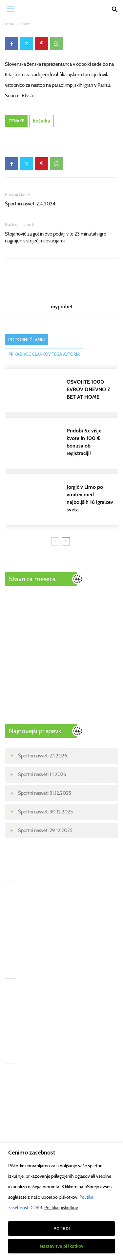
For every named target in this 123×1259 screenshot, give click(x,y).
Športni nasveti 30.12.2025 (45, 812)
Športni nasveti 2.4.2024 (30, 204)
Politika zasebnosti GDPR (87, 1126)
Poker (11, 1126)
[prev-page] (55, 541)
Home (11, 1072)
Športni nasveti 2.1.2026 (42, 756)
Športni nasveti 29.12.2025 (45, 830)
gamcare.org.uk (76, 1104)
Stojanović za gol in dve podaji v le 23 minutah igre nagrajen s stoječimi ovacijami (55, 237)
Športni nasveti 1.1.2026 (42, 774)
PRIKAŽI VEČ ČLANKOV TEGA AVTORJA (44, 354)
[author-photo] (61, 297)
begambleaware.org (81, 1094)
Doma (8, 23)
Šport (25, 23)
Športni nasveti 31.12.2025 (44, 793)
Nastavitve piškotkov (61, 1246)
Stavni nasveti (19, 1104)
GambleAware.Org (80, 1083)
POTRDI (61, 1228)
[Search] (114, 9)
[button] (10, 9)
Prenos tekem (19, 1115)
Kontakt (12, 1137)
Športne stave (19, 1083)
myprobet (61, 307)
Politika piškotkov (61, 1208)
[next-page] (66, 541)
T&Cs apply (72, 1072)
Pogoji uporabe (76, 1115)
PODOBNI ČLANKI (26, 340)
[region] (61, 1201)
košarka (41, 121)
